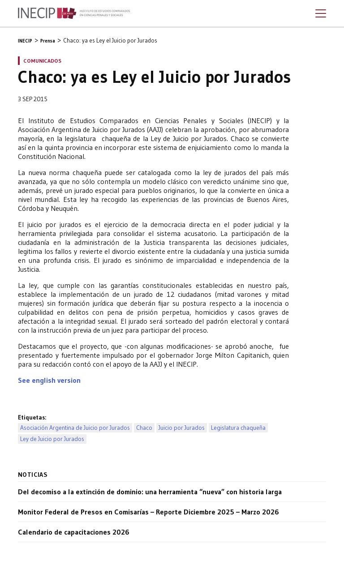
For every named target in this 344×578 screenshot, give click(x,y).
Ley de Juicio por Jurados (52, 439)
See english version (49, 380)
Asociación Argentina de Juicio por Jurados (75, 428)
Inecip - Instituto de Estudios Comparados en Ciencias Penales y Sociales (74, 13)
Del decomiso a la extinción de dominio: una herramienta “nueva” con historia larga (150, 491)
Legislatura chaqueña (238, 428)
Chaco (144, 428)
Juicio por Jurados (182, 428)
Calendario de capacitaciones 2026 (73, 531)
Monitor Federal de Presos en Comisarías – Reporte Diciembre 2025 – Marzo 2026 (148, 511)
